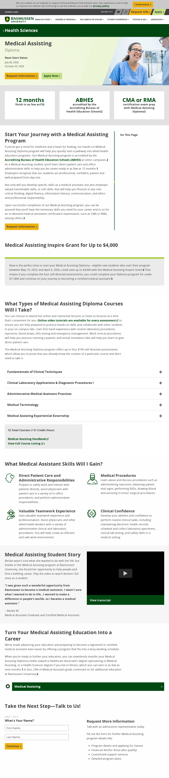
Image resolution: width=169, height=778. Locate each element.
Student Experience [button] (117, 19)
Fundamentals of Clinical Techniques (34, 372)
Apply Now (51, 76)
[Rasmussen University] (19, 20)
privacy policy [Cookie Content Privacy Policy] (101, 6)
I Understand (141, 4)
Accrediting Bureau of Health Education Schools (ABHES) (43, 160)
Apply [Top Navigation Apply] (158, 12)
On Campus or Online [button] (91, 19)
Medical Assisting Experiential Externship (38, 416)
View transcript (100, 600)
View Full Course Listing (24, 443)
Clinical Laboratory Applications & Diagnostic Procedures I (50, 383)
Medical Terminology (22, 405)
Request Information (20, 76)
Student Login (11, 12)
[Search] (125, 12)
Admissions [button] (157, 19)
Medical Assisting (27, 686)
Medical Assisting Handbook (27, 439)
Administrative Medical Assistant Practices (39, 394)
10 (42, 104)
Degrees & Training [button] (65, 19)
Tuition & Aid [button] (139, 19)
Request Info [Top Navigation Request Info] (139, 12)
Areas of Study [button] (43, 19)
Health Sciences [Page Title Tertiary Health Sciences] (21, 30)
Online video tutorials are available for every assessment (77, 320)
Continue (12, 746)
